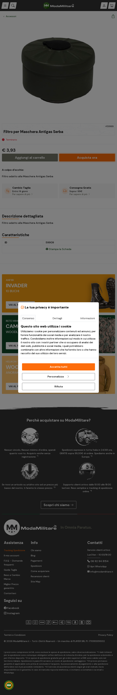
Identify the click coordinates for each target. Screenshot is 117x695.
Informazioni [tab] (88, 318)
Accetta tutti (58, 366)
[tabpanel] (58, 339)
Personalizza (58, 376)
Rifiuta (58, 386)
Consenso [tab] (28, 318)
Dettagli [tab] (57, 318)
